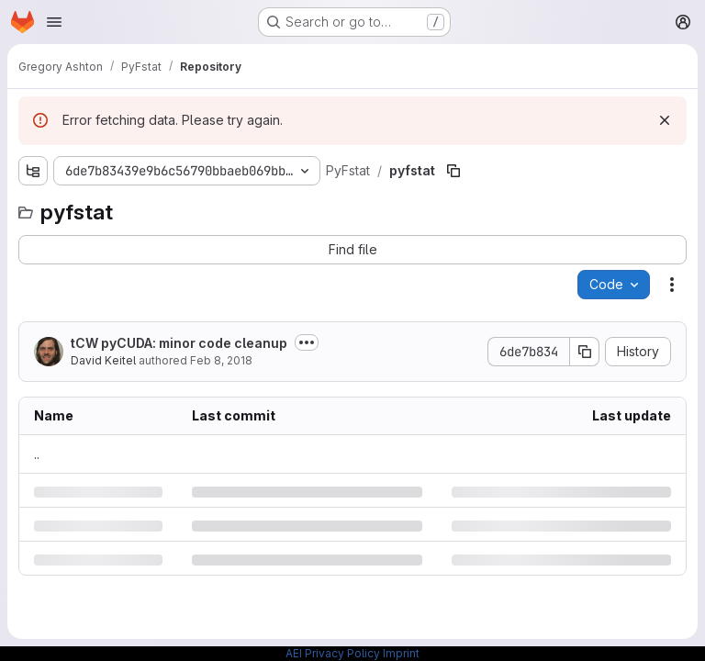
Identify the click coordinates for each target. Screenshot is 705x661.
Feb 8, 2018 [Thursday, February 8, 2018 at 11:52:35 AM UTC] (221, 360)
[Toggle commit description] (307, 342)
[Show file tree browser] (33, 170)
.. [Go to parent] (36, 454)
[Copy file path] (453, 170)
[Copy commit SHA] (584, 351)
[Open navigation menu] (54, 22)
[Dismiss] (665, 120)
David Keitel (103, 360)
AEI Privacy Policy (332, 653)
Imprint (401, 653)
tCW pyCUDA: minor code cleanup (179, 343)
